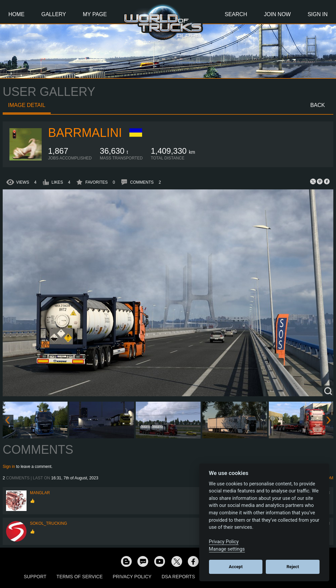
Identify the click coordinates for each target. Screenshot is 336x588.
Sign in (9, 466)
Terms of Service (79, 576)
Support (35, 576)
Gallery (53, 14)
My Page (95, 14)
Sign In (317, 14)
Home (16, 14)
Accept (236, 566)
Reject (293, 566)
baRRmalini (85, 133)
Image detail (26, 105)
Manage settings (227, 549)
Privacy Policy (132, 576)
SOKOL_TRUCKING (48, 523)
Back (317, 105)
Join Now (277, 14)
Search (236, 14)
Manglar (40, 492)
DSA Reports (178, 576)
